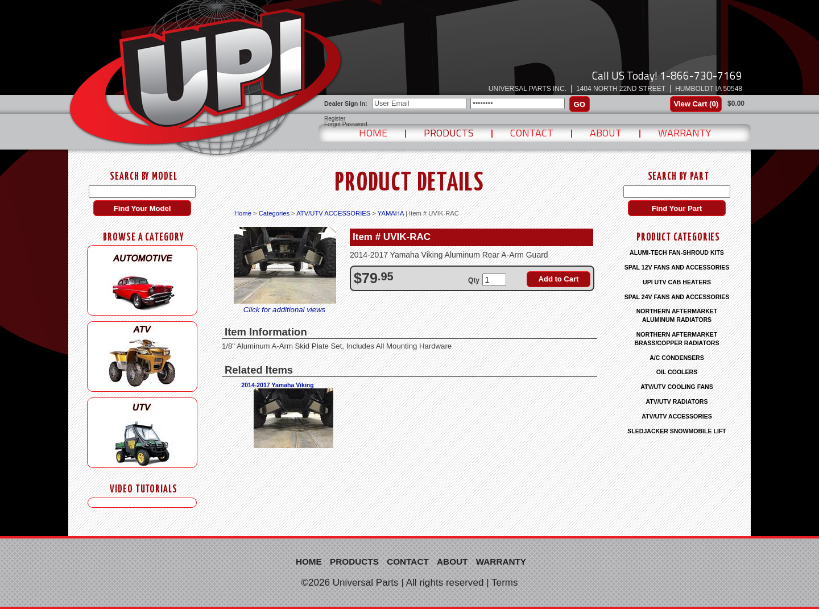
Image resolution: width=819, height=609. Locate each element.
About (606, 132)
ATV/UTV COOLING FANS (676, 386)
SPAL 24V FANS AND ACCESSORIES (677, 296)
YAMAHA (391, 213)
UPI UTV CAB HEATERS (677, 282)
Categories (274, 213)
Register (334, 119)
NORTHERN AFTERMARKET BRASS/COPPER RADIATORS (676, 338)
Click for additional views (284, 309)
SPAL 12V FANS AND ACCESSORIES (677, 267)
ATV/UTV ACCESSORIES (333, 213)
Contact (531, 132)
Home (373, 132)
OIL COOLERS (676, 371)
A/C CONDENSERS (677, 357)
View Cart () (695, 104)
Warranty (684, 132)
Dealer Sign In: (345, 103)
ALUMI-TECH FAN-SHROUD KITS (677, 252)
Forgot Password (345, 124)
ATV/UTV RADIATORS (677, 401)
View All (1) (577, 370)
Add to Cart (559, 279)
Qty (473, 280)
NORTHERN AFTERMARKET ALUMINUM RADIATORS (677, 315)
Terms (504, 582)
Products (449, 132)
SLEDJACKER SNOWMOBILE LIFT (676, 431)
